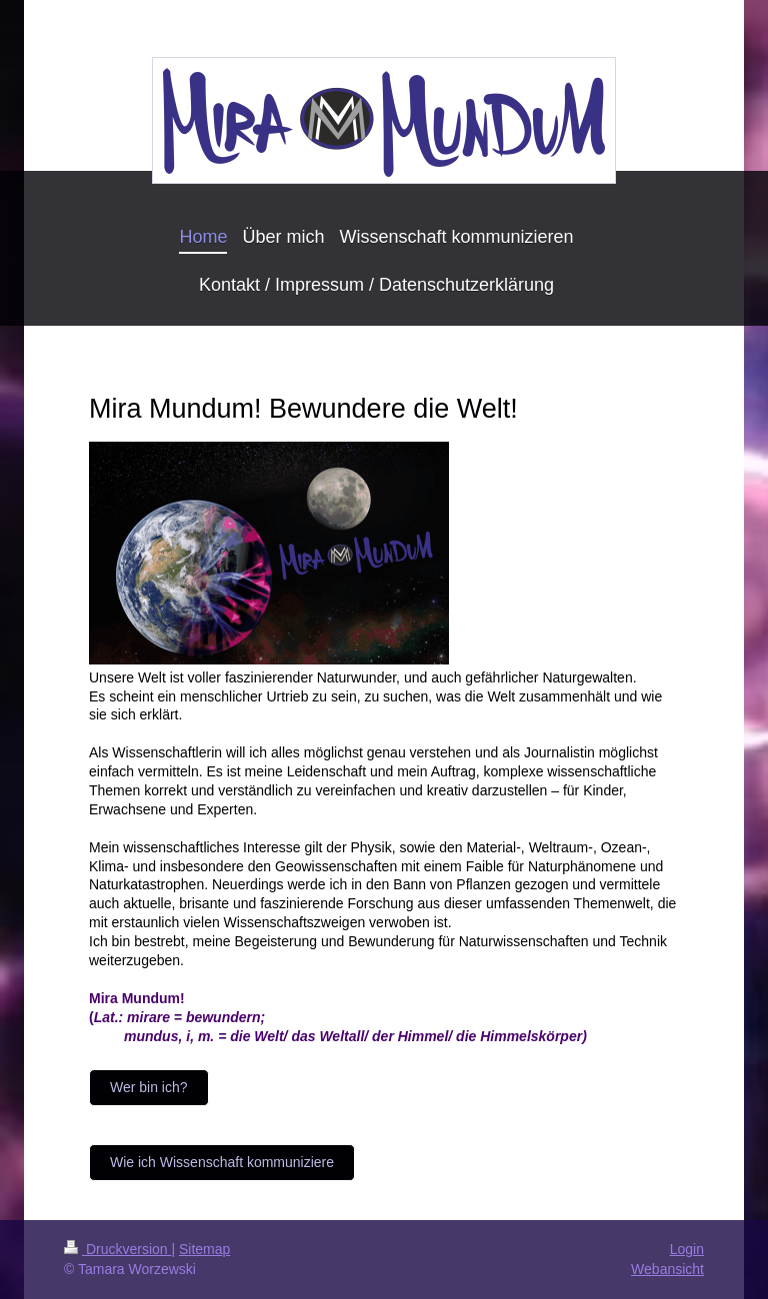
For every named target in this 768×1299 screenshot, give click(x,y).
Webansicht (667, 1269)
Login (687, 1249)
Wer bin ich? (149, 1087)
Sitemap (204, 1249)
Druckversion (117, 1249)
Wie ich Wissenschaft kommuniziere (222, 1162)
